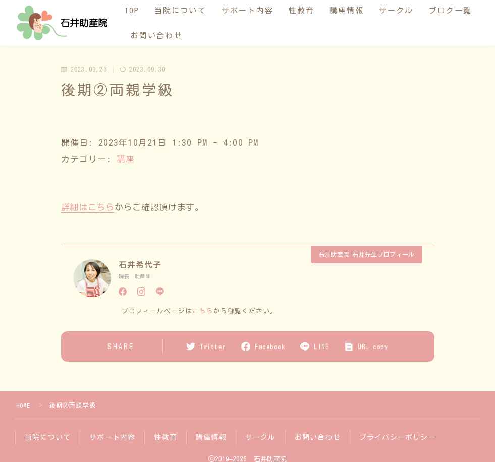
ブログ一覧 (157, 35)
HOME (23, 405)
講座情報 (352, 10)
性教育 (306, 10)
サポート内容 (253, 10)
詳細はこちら (88, 207)
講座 (126, 159)
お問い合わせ (220, 35)
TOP (137, 10)
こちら (202, 311)
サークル (401, 10)
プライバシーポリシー (397, 436)
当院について (185, 10)
